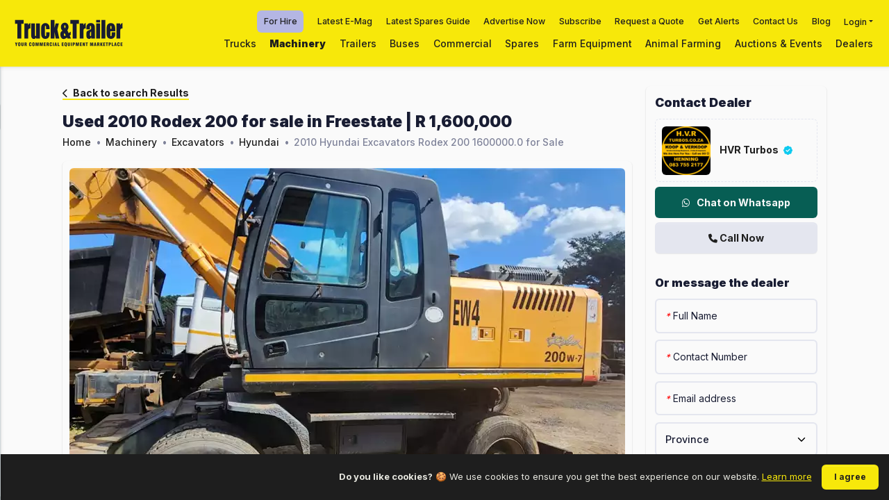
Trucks (240, 43)
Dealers (854, 43)
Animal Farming (683, 43)
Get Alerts (719, 21)
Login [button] (855, 21)
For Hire (280, 21)
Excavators (198, 142)
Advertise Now (514, 21)
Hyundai (259, 142)
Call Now (736, 238)
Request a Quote (649, 21)
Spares (522, 43)
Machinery (297, 43)
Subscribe (580, 21)
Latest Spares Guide (428, 21)
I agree (850, 477)
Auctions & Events (778, 43)
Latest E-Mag (344, 21)
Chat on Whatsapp (736, 202)
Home (77, 142)
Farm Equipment (592, 43)
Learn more (787, 476)
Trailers (358, 43)
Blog (821, 21)
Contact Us (775, 21)
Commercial (462, 43)
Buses (404, 43)
